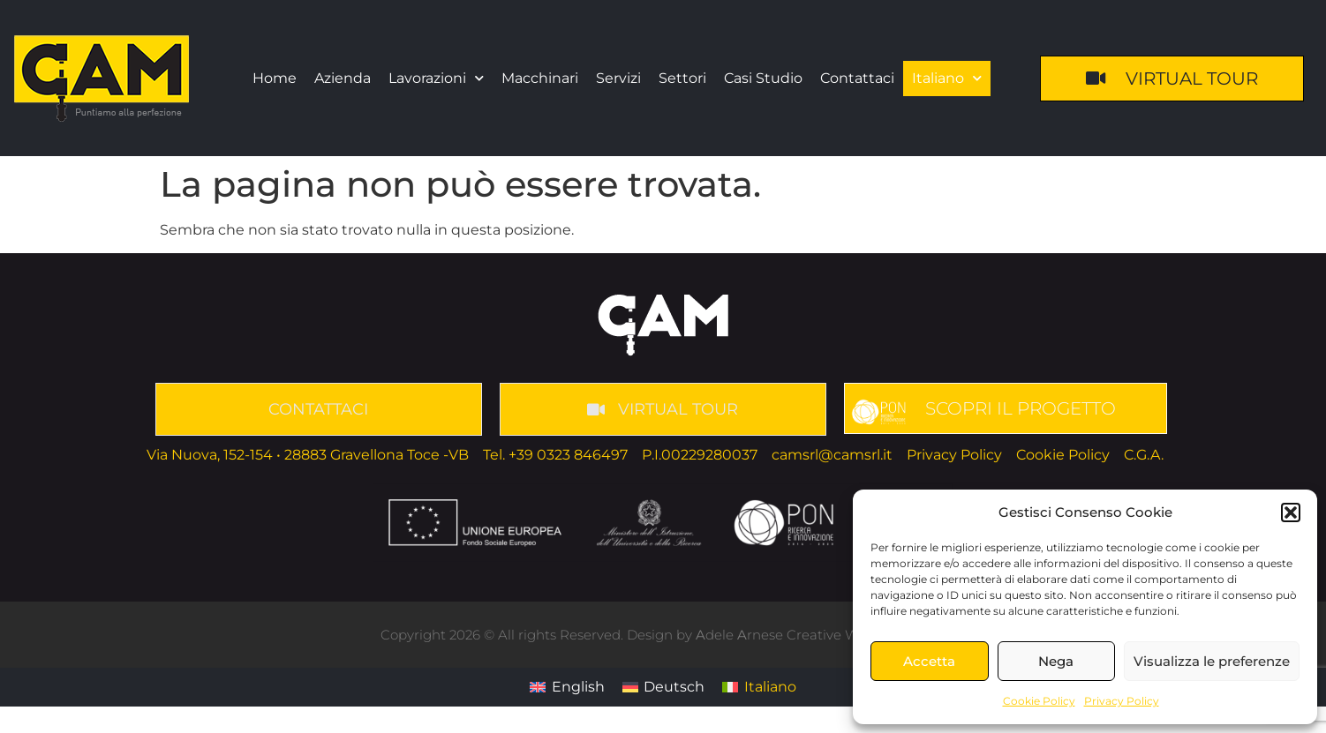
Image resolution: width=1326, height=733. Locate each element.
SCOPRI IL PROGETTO (1020, 408)
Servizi (618, 78)
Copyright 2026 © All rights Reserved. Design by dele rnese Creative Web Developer (663, 634)
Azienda (342, 78)
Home (274, 78)
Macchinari (539, 78)
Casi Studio (763, 78)
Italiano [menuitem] (770, 686)
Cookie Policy (1039, 700)
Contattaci (857, 78)
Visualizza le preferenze (1212, 661)
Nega (1056, 661)
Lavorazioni (436, 78)
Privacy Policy (1121, 700)
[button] (1291, 512)
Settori (682, 78)
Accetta (929, 661)
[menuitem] (947, 78)
